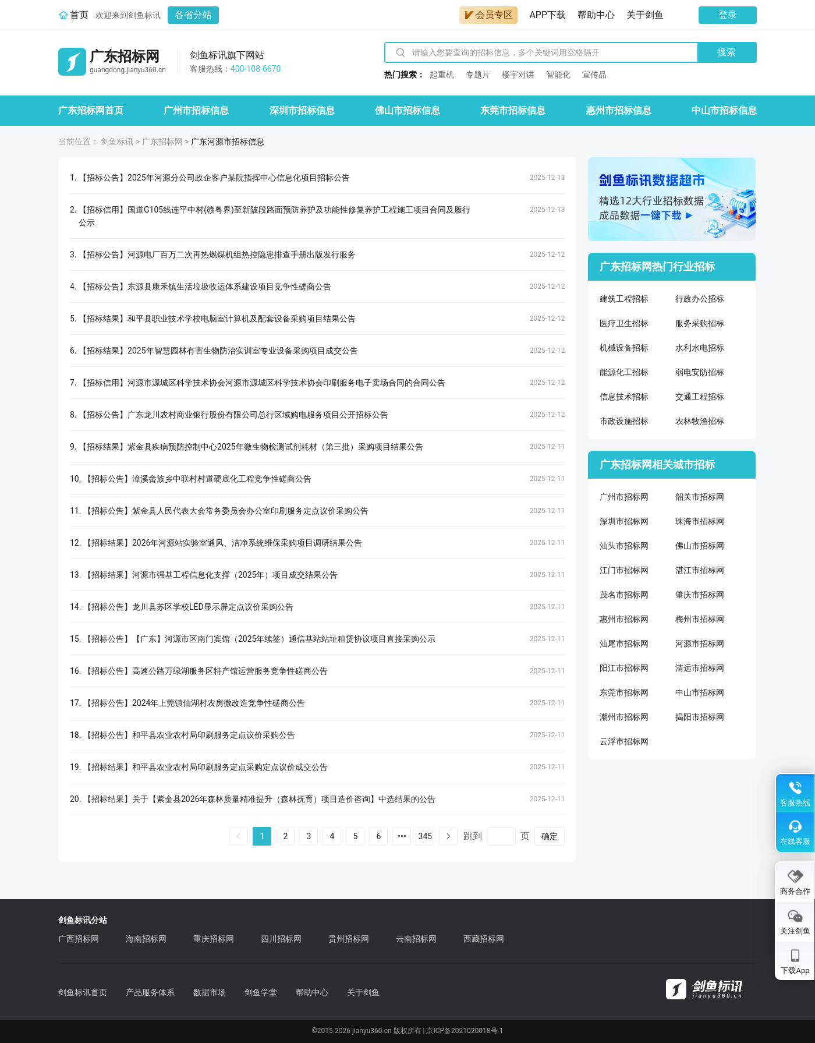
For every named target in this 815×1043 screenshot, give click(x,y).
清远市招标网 (699, 668)
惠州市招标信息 (618, 110)
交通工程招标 (699, 396)
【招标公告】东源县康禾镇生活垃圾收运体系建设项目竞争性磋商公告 (205, 286)
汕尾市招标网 (624, 643)
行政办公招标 (699, 298)
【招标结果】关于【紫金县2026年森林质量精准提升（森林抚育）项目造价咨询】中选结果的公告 (259, 799)
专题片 (478, 74)
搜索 (726, 52)
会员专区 (488, 14)
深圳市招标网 (624, 521)
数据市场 (209, 992)
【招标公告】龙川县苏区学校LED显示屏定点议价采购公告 (188, 606)
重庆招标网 (213, 938)
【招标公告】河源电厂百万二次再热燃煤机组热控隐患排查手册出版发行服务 (217, 254)
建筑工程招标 (624, 298)
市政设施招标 (624, 421)
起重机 (442, 74)
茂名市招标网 (624, 594)
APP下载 (547, 14)
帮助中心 (596, 14)
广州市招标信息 (196, 110)
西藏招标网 (483, 938)
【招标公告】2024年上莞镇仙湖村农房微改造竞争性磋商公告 (194, 703)
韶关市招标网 (699, 496)
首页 (79, 14)
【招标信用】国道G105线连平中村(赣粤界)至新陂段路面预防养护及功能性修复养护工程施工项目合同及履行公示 (274, 216)
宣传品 (594, 74)
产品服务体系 (150, 992)
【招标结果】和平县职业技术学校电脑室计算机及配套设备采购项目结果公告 (217, 318)
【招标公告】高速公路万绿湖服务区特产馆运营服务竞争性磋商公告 (205, 671)
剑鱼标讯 (117, 141)
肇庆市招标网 (699, 594)
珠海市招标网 (699, 521)
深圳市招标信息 (302, 110)
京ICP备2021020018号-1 (464, 1031)
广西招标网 (78, 938)
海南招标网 (146, 938)
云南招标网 (416, 938)
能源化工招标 (624, 372)
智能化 (558, 74)
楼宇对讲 (518, 74)
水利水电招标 (699, 347)
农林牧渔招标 (699, 421)
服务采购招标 (699, 323)
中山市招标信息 (724, 110)
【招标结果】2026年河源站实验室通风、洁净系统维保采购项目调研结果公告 (222, 542)
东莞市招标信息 (512, 110)
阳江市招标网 (624, 668)
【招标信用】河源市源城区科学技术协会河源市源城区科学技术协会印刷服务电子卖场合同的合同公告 (262, 382)
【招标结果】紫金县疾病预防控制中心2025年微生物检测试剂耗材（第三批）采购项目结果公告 (251, 446)
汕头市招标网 (624, 545)
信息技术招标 (624, 396)
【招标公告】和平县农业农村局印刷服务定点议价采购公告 (189, 735)
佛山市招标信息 (407, 110)
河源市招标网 (699, 643)
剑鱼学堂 (261, 992)
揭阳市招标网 (699, 717)
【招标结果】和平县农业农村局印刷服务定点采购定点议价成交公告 (205, 767)
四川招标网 (281, 938)
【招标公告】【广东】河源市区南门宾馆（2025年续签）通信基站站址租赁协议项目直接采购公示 (259, 639)
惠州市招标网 (624, 619)
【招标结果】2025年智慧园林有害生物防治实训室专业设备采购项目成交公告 (218, 350)
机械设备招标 (624, 347)
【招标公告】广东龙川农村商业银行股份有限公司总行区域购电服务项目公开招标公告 (233, 414)
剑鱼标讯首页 (82, 992)
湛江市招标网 (699, 570)
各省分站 (193, 14)
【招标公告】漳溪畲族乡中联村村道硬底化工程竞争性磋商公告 (197, 478)
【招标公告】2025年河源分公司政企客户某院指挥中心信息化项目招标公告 (214, 177)
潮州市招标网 (624, 717)
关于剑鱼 (645, 14)
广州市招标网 (624, 496)
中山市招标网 (699, 692)
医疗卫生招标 (624, 323)
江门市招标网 (624, 570)
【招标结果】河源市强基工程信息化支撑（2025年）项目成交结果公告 (210, 574)
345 (426, 836)
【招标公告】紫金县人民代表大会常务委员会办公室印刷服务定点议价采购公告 (225, 510)
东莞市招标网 (624, 692)
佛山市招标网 (699, 545)
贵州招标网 (348, 938)
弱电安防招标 (699, 372)
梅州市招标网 (699, 619)
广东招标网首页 (90, 110)
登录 (727, 14)
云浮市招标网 (624, 741)
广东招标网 (162, 141)
